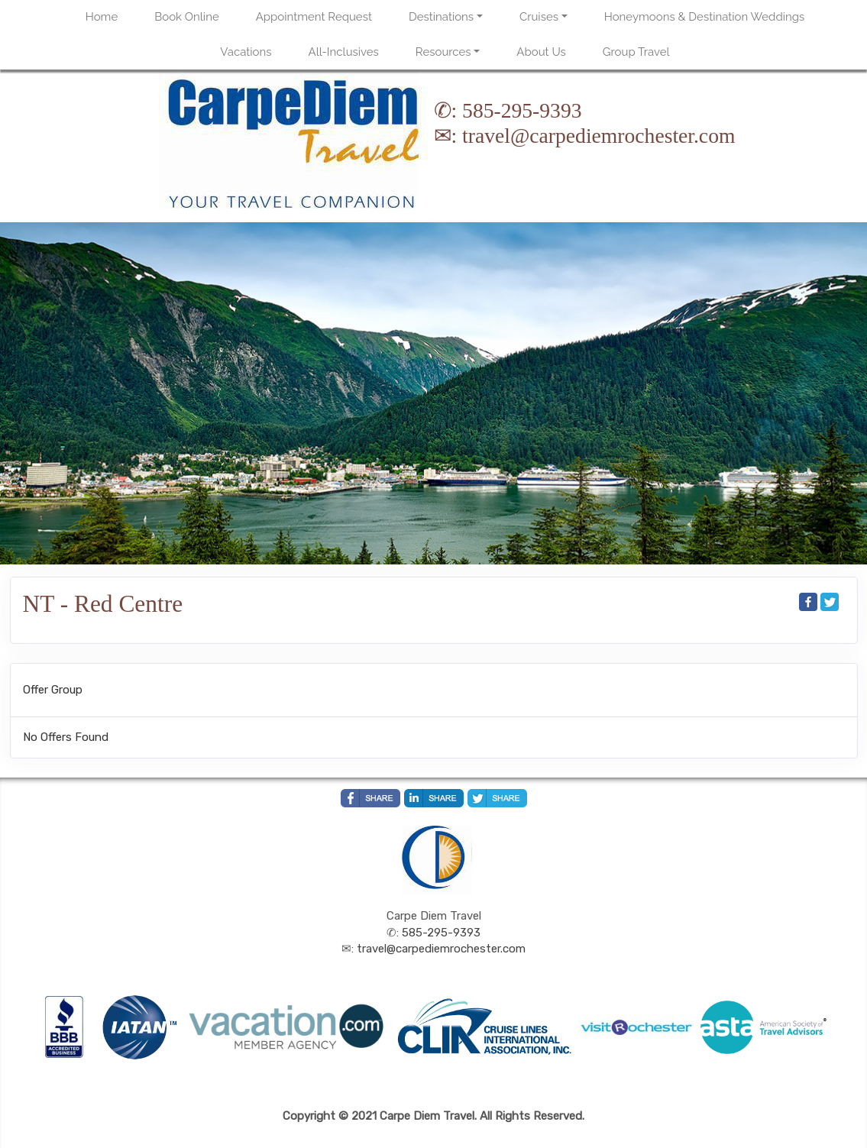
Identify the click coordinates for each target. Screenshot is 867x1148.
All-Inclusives (344, 52)
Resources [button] (443, 52)
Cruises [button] (538, 17)
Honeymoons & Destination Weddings (704, 17)
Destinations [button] (441, 17)
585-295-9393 (521, 110)
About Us (540, 52)
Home (102, 17)
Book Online (186, 17)
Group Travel (636, 52)
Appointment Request (314, 17)
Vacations (245, 52)
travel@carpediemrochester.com (598, 135)
